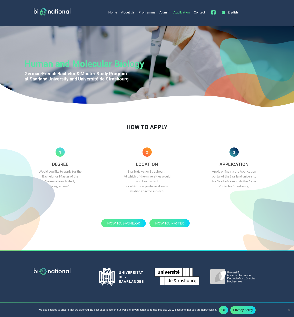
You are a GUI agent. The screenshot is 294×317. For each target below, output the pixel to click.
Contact (199, 12)
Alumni (164, 12)
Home (112, 12)
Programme (147, 12)
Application (181, 12)
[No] (289, 310)
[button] (123, 223)
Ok (224, 310)
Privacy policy (243, 310)
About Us (128, 12)
